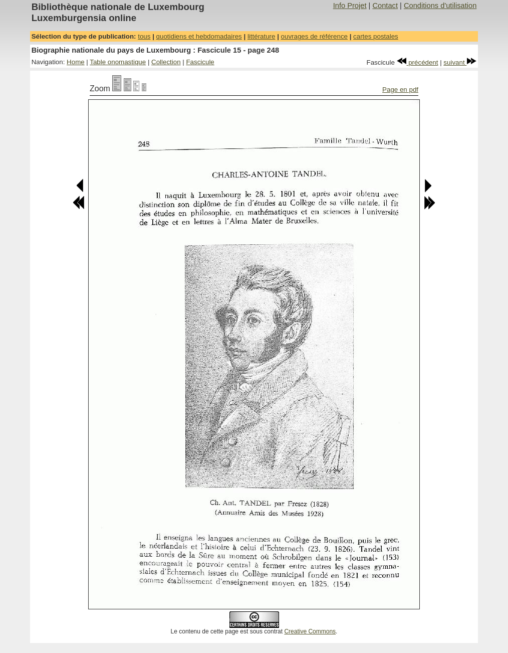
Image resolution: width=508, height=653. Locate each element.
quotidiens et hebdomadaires (199, 36)
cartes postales (375, 36)
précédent (417, 62)
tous (144, 36)
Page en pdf (400, 89)
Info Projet (350, 6)
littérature (261, 36)
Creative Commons (310, 631)
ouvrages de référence (314, 36)
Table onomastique (118, 62)
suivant (459, 62)
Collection (166, 62)
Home (76, 62)
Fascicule (200, 62)
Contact (385, 6)
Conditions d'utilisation (440, 6)
